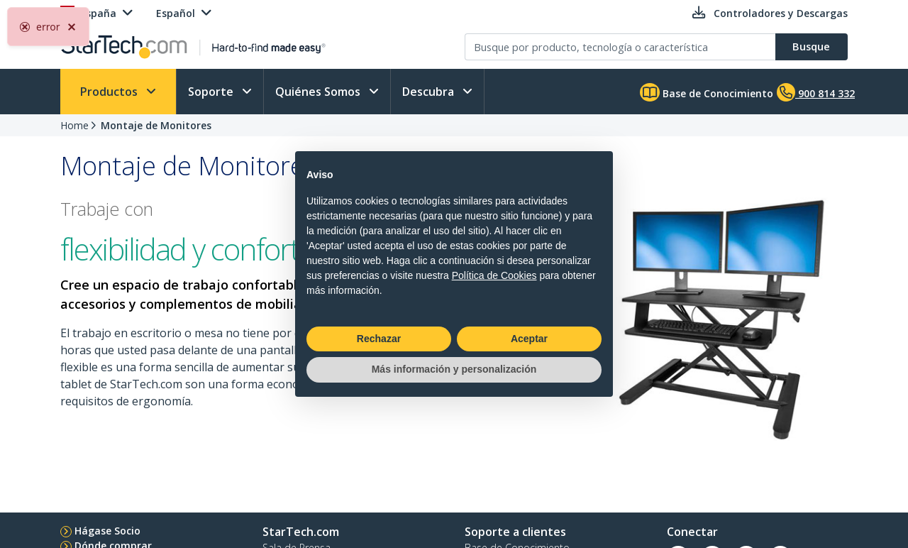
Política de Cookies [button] (494, 275)
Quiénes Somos (319, 91)
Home (74, 125)
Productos (110, 91)
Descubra (429, 91)
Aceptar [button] (529, 338)
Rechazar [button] (379, 338)
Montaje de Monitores (156, 125)
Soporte (212, 91)
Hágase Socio (107, 530)
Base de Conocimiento (706, 92)
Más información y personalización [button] (454, 369)
